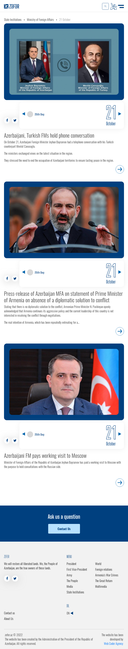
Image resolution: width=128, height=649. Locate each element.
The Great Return (103, 581)
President (71, 563)
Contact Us (64, 529)
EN (70, 613)
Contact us (9, 613)
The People (72, 581)
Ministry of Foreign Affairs (40, 19)
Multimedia (101, 586)
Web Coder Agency (113, 643)
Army (69, 575)
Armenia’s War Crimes (106, 575)
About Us (8, 618)
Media (70, 586)
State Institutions (13, 19)
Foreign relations (103, 569)
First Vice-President (77, 569)
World (98, 563)
